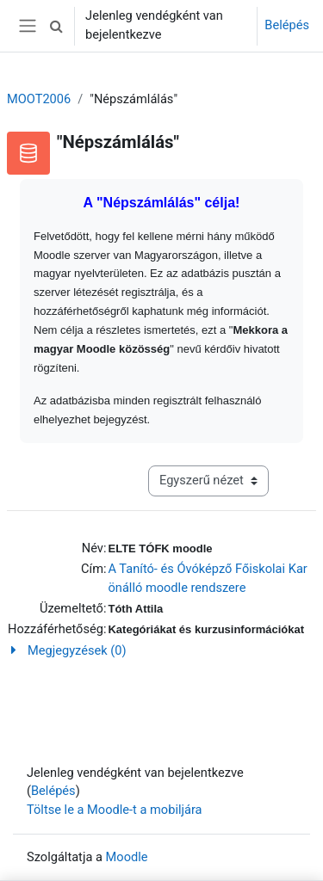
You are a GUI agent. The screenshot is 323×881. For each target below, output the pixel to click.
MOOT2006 (39, 99)
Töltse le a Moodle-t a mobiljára (114, 809)
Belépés (286, 25)
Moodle (127, 857)
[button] (56, 26)
